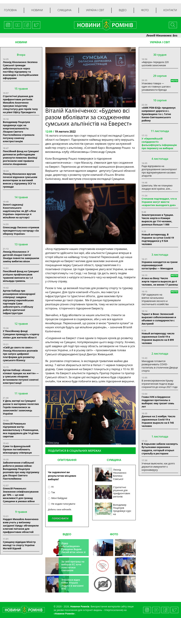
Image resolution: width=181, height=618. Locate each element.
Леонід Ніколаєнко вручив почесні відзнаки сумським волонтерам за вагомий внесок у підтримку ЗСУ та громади (20, 180)
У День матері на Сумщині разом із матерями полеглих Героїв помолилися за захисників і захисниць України (21, 407)
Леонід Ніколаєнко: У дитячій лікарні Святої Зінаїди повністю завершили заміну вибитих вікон (21, 256)
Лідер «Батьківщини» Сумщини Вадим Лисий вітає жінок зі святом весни (73, 549)
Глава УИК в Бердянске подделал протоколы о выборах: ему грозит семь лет (158, 401)
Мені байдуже (57, 498)
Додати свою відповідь (59, 509)
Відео (123, 10)
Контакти (170, 10)
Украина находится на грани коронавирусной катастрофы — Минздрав (159, 265)
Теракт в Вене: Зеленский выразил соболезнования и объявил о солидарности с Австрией (159, 318)
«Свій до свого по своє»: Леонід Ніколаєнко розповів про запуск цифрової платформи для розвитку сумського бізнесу (20, 354)
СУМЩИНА (114, 460)
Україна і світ (95, 10)
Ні (51, 486)
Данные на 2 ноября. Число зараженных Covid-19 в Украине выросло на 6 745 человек (158, 421)
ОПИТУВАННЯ (66, 460)
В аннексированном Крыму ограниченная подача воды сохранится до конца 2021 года (159, 384)
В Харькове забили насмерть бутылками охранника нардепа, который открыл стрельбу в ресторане (160, 448)
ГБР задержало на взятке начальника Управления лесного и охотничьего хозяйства (155, 299)
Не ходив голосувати (61, 503)
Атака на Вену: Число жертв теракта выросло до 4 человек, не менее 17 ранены (160, 281)
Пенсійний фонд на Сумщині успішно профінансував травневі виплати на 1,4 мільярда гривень (21, 276)
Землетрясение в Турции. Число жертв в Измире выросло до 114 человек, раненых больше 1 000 (158, 219)
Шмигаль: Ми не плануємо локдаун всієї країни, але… (157, 187)
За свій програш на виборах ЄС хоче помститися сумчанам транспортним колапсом (72, 569)
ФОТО (114, 534)
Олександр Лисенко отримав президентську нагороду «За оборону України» (21, 230)
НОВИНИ (21, 42)
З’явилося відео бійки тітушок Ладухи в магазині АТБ (72, 584)
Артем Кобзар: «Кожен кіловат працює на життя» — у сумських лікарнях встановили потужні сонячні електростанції (21, 376)
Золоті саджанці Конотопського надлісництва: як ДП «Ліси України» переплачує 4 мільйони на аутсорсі (19, 211)
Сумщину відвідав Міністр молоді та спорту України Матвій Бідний (19, 545)
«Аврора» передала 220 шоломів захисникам (155, 63)
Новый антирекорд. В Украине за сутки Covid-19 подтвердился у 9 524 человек (158, 239)
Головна (10, 10)
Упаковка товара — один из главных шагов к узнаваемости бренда (156, 86)
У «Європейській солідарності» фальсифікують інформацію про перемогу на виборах (159, 143)
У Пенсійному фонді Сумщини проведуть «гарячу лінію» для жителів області (21, 334)
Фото (145, 10)
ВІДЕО (67, 534)
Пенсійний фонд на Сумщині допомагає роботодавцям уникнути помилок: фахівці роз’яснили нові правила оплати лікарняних (21, 158)
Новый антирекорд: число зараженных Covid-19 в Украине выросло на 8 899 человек (158, 338)
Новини (37, 10)
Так (51, 492)
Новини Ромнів (64, 613)
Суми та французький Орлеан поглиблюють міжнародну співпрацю (17, 449)
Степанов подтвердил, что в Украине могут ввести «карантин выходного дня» (159, 202)
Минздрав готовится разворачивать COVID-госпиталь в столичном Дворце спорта (160, 365)
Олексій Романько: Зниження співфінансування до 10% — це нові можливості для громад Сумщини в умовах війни (21, 495)
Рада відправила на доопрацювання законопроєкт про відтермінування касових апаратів (159, 170)
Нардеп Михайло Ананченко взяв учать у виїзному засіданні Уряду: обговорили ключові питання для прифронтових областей (21, 526)
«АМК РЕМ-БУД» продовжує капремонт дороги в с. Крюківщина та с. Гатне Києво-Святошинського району (159, 114)
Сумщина (64, 10)
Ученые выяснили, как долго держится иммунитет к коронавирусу (158, 466)
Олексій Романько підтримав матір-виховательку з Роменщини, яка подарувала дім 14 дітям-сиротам (21, 430)
